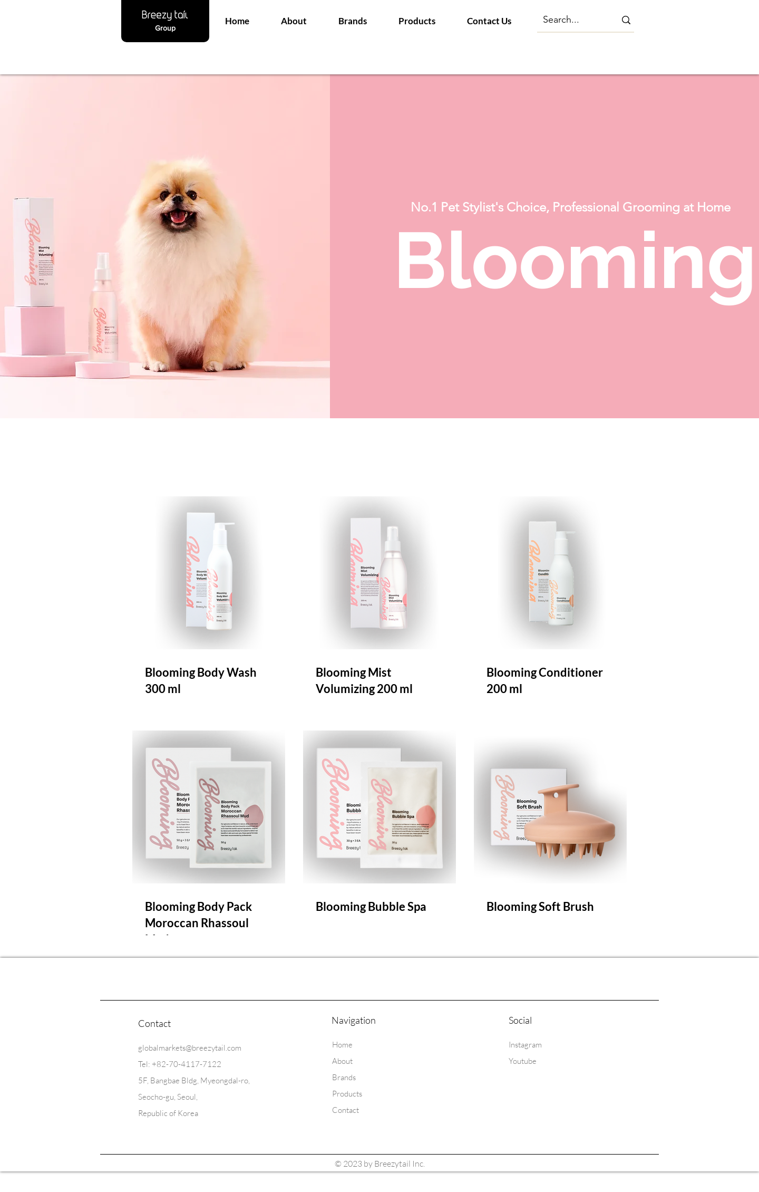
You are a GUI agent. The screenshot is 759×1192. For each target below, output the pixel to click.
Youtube (523, 1061)
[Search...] (569, 20)
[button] (353, 21)
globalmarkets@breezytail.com (189, 1048)
